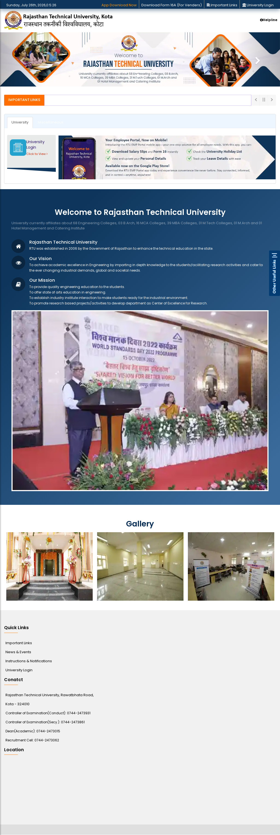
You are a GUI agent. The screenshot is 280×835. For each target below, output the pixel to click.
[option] (49, 566)
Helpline (268, 20)
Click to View (37, 154)
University (19, 122)
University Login (258, 5)
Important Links (222, 5)
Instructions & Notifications (28, 661)
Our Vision (40, 258)
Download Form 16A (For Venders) (171, 5)
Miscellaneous (50, 122)
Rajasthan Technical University (63, 242)
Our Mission (42, 280)
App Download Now (119, 5)
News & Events (18, 652)
